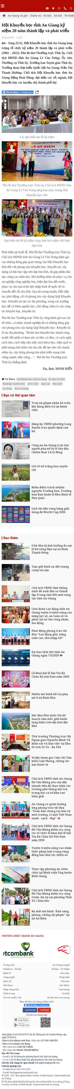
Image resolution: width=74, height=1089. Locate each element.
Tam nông (64, 989)
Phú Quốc (57, 383)
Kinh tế (7, 973)
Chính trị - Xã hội (40, 15)
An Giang (7, 388)
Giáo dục (65, 973)
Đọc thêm (10, 538)
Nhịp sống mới (11, 989)
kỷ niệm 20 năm (57, 379)
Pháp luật (64, 977)
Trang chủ (9, 964)
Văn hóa (65, 981)
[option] (37, 950)
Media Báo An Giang (58, 997)
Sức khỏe (64, 985)
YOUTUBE (44, 1010)
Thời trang (9, 993)
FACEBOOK (29, 1010)
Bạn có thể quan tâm (19, 395)
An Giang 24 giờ (17, 15)
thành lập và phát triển (14, 383)
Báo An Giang (21, 388)
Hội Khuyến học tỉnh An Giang (32, 379)
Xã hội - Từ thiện (61, 968)
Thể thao (8, 985)
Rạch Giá (45, 383)
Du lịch (66, 993)
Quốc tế (7, 981)
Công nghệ (9, 977)
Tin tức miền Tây (12, 997)
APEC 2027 (33, 383)
